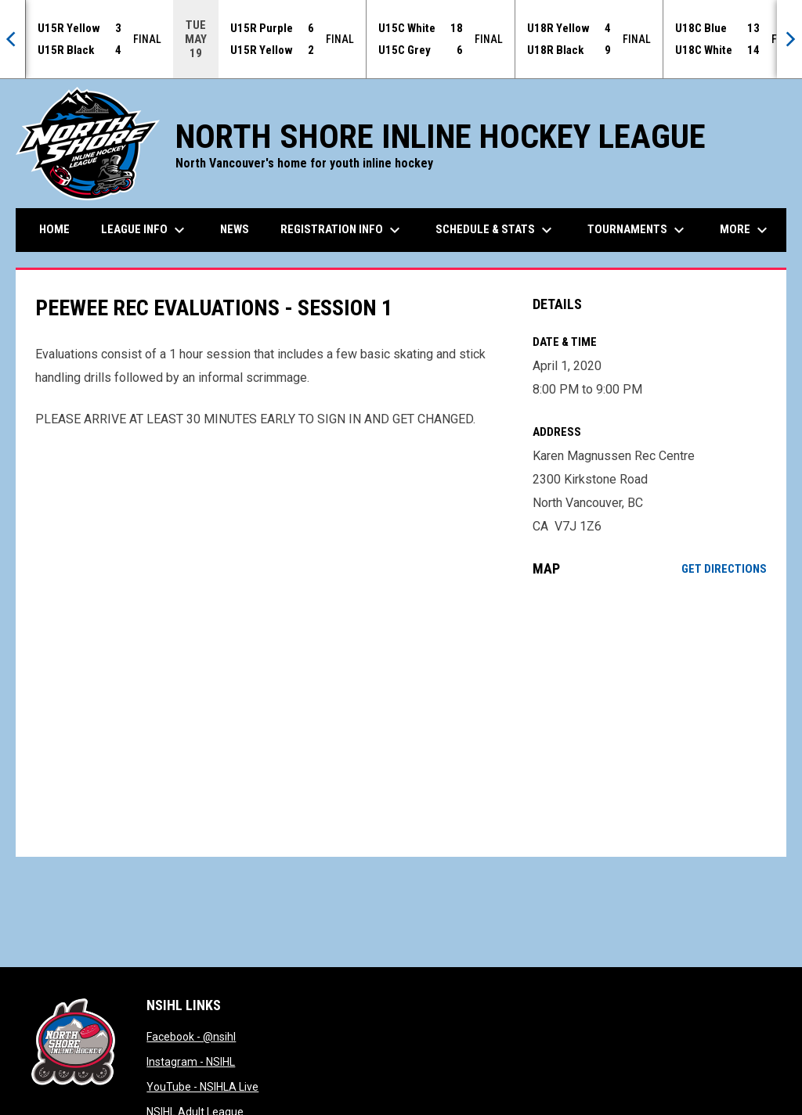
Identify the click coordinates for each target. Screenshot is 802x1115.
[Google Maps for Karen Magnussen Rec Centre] (650, 716)
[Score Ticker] (401, 39)
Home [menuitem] (54, 229)
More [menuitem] (745, 230)
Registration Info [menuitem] (342, 230)
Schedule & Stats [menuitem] (495, 230)
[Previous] (12, 39)
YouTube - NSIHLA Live (202, 1087)
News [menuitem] (234, 229)
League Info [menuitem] (145, 230)
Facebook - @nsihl (191, 1036)
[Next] (789, 39)
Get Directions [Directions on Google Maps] (724, 569)
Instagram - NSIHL (190, 1062)
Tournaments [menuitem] (637, 230)
